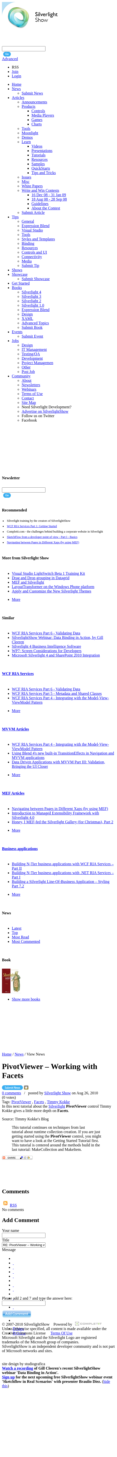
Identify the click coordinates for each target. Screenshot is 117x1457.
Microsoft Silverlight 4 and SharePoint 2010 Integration (56, 655)
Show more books (26, 999)
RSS (13, 1205)
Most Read (20, 937)
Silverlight (56, 1106)
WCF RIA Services (18, 674)
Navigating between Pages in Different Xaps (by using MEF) (43, 542)
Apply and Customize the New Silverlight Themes (51, 591)
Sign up (8, 1377)
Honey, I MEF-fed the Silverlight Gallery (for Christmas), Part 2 (62, 822)
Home (7, 1054)
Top (15, 933)
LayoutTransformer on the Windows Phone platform (53, 587)
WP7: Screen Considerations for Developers (46, 651)
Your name (10, 1230)
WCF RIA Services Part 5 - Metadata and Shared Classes (57, 693)
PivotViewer (21, 1102)
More (16, 599)
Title (5, 1240)
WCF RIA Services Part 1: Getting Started (32, 526)
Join (15, 71)
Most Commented (26, 941)
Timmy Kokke (58, 1102)
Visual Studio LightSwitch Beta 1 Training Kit (48, 573)
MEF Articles (13, 793)
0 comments (11, 1093)
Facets (39, 1102)
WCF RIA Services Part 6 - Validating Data (46, 633)
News (19, 1054)
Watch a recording (17, 1368)
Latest (16, 928)
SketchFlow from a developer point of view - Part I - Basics (42, 537)
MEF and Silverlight (28, 582)
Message (9, 1250)
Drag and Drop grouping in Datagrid (40, 578)
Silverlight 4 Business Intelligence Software (46, 646)
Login (16, 76)
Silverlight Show (57, 1093)
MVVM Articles (15, 729)
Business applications (20, 849)
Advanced (10, 59)
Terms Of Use (61, 1333)
